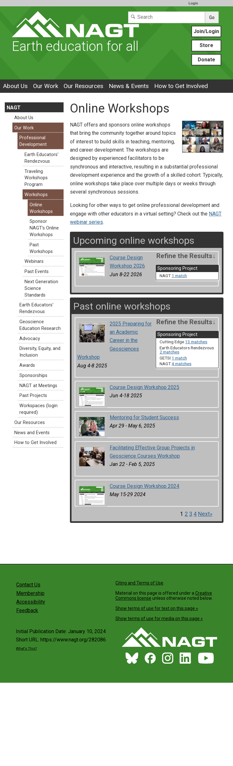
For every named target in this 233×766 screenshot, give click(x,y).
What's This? (26, 648)
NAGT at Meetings (38, 385)
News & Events (129, 86)
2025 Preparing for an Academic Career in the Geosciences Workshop (114, 340)
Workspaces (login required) (38, 409)
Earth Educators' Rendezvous (41, 158)
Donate (206, 60)
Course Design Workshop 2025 (144, 387)
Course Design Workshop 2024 (144, 486)
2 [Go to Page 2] (186, 514)
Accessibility (30, 602)
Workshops (36, 194)
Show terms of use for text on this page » (156, 608)
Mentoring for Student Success (144, 417)
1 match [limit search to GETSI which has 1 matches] (179, 357)
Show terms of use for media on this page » (159, 618)
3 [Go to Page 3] (190, 514)
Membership (30, 593)
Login (193, 3)
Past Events (36, 271)
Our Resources (83, 86)
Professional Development (33, 141)
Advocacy (29, 338)
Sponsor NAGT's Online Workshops (44, 228)
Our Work (45, 86)
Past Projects (33, 395)
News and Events (32, 432)
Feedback (27, 610)
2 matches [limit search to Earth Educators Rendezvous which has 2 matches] (169, 351)
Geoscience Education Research (40, 325)
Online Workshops (41, 208)
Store (206, 45)
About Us (15, 86)
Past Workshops (41, 248)
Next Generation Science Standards (41, 288)
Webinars (34, 261)
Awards (27, 365)
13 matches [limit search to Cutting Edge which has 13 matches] (196, 341)
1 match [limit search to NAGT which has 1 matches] (179, 275)
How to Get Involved (181, 86)
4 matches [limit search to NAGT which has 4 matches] (181, 363)
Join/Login (206, 31)
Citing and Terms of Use (139, 582)
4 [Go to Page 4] (195, 514)
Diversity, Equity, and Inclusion (39, 352)
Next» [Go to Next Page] (205, 514)
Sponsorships (33, 375)
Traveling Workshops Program (36, 178)
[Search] (166, 17)
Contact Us (28, 585)
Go (212, 17)
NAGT (14, 108)
